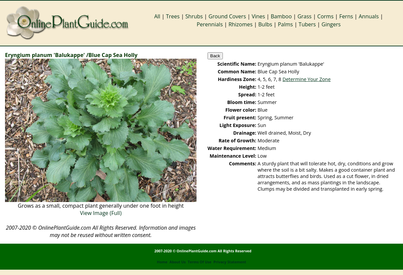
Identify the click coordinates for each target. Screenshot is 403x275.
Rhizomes (241, 24)
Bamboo (281, 16)
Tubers (307, 24)
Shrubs (194, 16)
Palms (285, 24)
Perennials (209, 24)
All (157, 16)
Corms (325, 16)
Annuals (369, 16)
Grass (305, 16)
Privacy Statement (230, 262)
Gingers (331, 24)
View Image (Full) (101, 213)
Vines (258, 16)
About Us (177, 262)
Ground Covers (227, 16)
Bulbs (265, 24)
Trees (173, 16)
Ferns (346, 16)
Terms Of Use (200, 262)
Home (162, 262)
